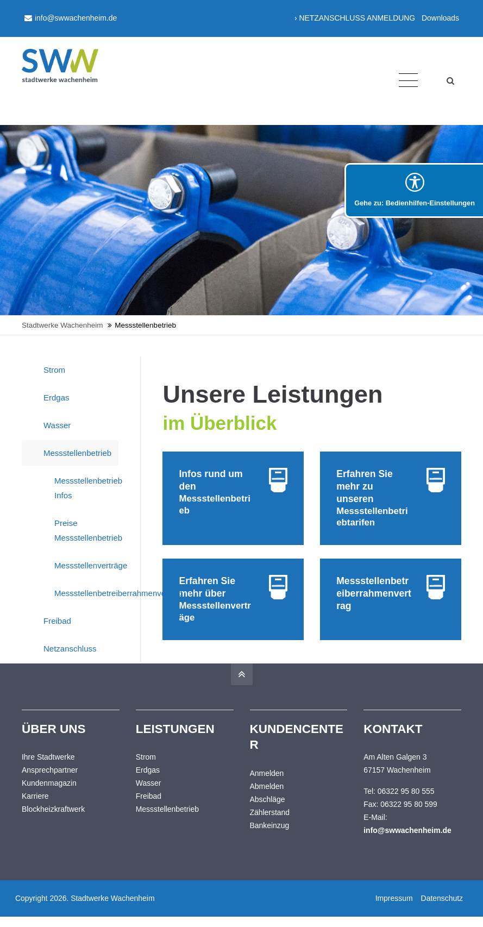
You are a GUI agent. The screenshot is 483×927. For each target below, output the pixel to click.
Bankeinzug (270, 835)
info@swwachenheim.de (70, 18)
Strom (54, 369)
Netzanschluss (70, 648)
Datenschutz (440, 908)
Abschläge (267, 809)
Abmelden (267, 796)
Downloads (440, 18)
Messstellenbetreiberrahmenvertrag (86, 593)
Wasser (57, 425)
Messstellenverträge (86, 565)
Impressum (392, 908)
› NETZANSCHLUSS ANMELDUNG (354, 18)
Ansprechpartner (50, 780)
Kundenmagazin (49, 793)
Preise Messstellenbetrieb (86, 530)
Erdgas (56, 397)
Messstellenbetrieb (77, 453)
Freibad (57, 620)
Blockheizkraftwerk (53, 819)
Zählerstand (270, 822)
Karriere (35, 806)
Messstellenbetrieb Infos (86, 488)
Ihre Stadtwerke (48, 767)
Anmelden (267, 783)
